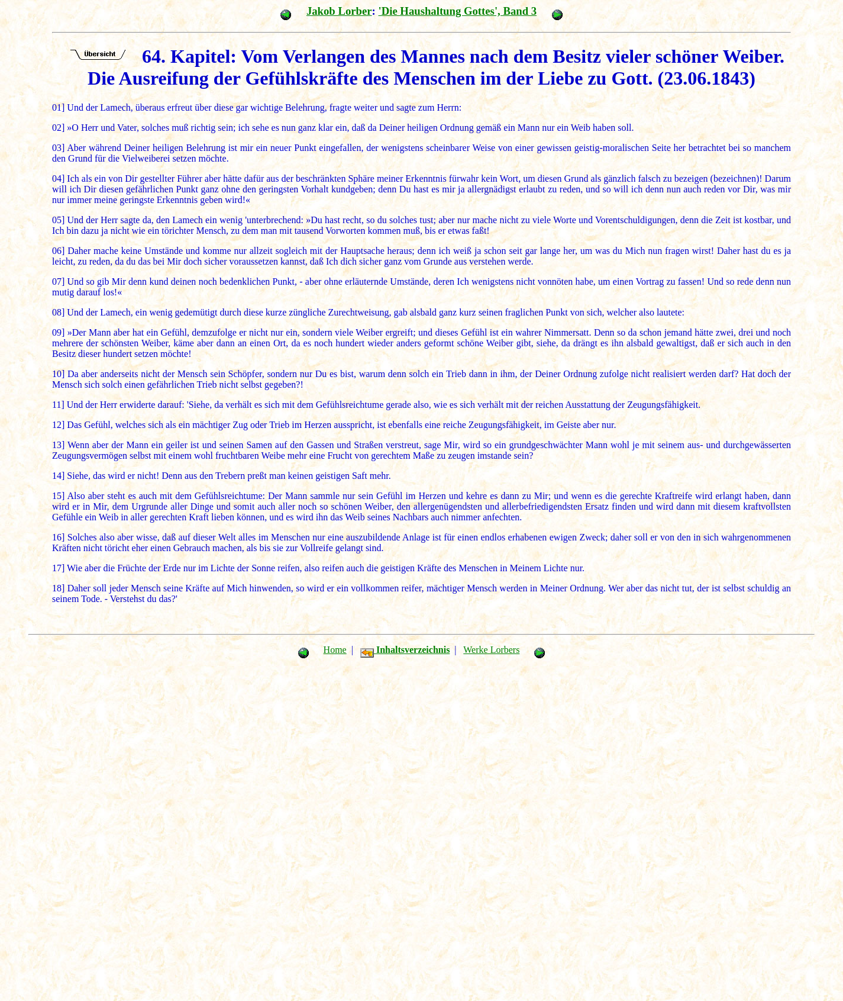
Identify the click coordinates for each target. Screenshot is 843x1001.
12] (58, 425)
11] (58, 405)
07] (58, 281)
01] (58, 107)
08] (58, 312)
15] (58, 496)
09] (58, 332)
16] (58, 537)
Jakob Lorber (339, 11)
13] (58, 445)
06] (58, 251)
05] (58, 220)
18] (58, 588)
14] (58, 476)
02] (58, 128)
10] (58, 374)
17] (58, 568)
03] (58, 148)
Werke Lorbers (491, 650)
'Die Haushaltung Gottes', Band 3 (457, 11)
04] (58, 178)
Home (335, 650)
